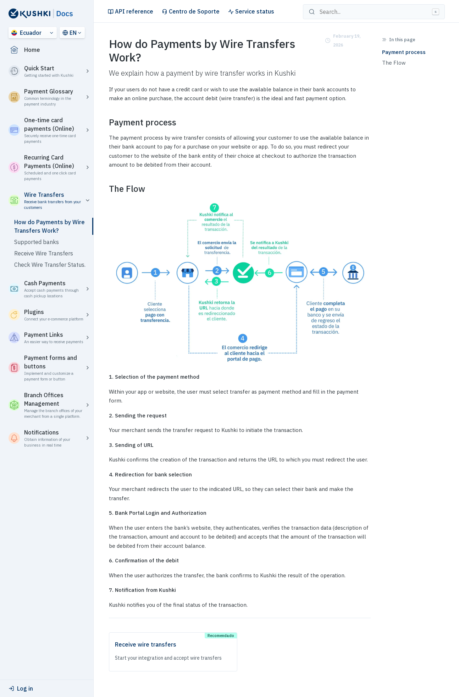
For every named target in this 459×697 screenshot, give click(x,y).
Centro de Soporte (191, 11)
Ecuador (26, 32)
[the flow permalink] (104, 189)
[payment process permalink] (104, 122)
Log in (21, 688)
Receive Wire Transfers (43, 253)
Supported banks (36, 241)
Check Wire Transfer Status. (49, 264)
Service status (251, 11)
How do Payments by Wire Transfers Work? (49, 226)
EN (69, 32)
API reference (130, 11)
